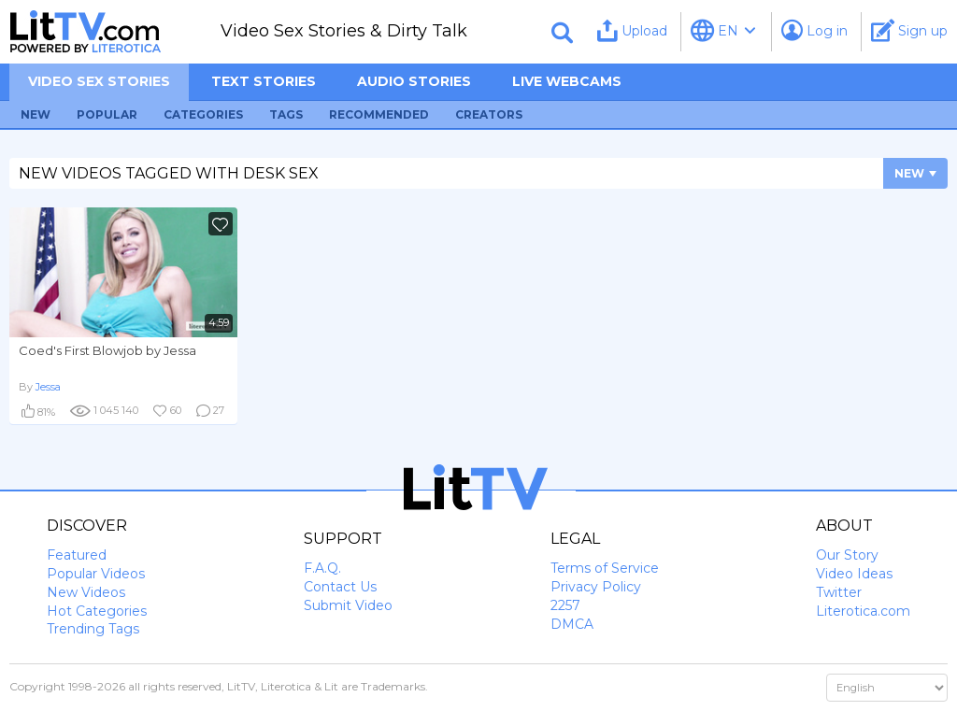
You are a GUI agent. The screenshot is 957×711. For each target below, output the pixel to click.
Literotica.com (863, 611)
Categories (203, 114)
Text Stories (263, 81)
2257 (565, 605)
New (35, 114)
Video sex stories (99, 81)
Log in (814, 30)
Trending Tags (93, 628)
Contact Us (340, 586)
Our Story (847, 555)
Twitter (839, 592)
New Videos (86, 592)
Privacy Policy (595, 586)
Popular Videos (96, 573)
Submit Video (348, 605)
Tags (286, 114)
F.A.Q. (322, 568)
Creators (488, 114)
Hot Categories (97, 611)
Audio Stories (414, 81)
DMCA (571, 624)
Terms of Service (604, 568)
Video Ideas (854, 573)
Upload (632, 30)
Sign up (909, 30)
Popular (107, 114)
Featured (77, 555)
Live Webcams (566, 81)
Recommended (379, 114)
